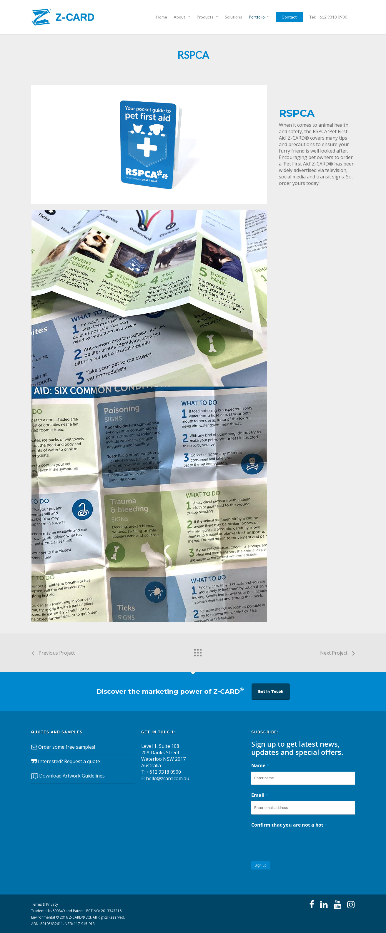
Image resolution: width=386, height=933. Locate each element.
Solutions (233, 16)
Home (161, 16)
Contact (289, 16)
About (182, 17)
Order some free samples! (66, 747)
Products (208, 17)
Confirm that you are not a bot (289, 825)
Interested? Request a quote (69, 761)
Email (259, 795)
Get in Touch (271, 691)
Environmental (43, 917)
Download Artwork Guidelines (72, 776)
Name (260, 765)
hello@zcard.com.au (167, 778)
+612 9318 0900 (164, 772)
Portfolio (259, 17)
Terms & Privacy (44, 904)
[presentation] (296, 842)
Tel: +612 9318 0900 (328, 16)
